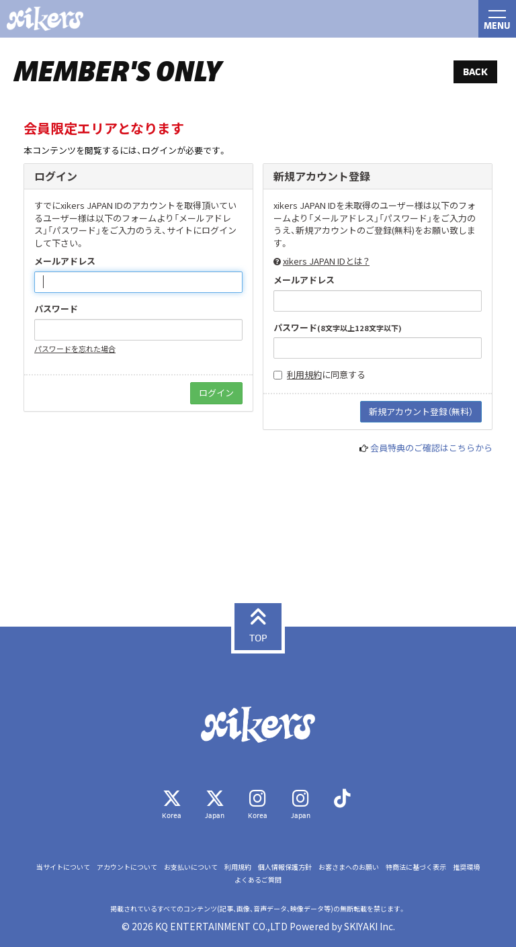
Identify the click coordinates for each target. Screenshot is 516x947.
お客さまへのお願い (348, 867)
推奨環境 (466, 867)
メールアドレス (64, 261)
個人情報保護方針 (285, 867)
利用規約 (304, 374)
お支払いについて (191, 867)
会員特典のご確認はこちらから (431, 447)
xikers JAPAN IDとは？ (326, 261)
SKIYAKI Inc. (369, 926)
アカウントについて (127, 867)
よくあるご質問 (258, 880)
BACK (475, 71)
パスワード (56, 309)
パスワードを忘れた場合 (75, 348)
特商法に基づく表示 (416, 867)
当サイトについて (63, 867)
